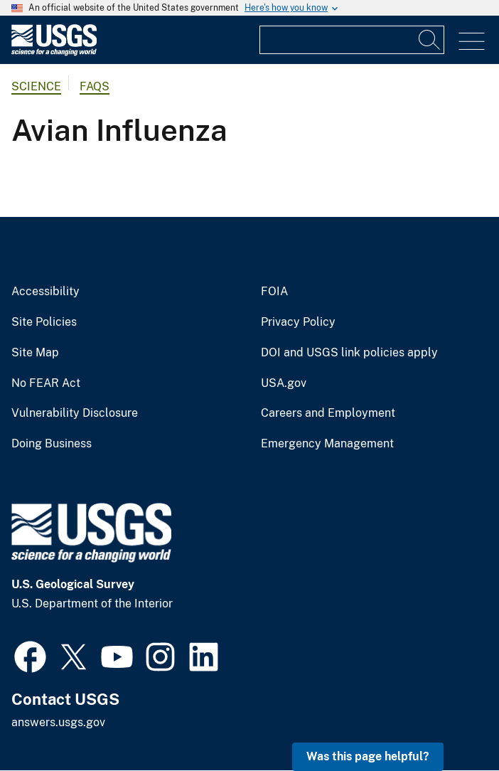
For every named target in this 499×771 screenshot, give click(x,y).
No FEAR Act (45, 383)
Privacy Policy (298, 322)
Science (36, 86)
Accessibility (45, 291)
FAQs (94, 86)
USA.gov (283, 383)
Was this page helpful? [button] (367, 756)
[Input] (351, 40)
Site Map (35, 352)
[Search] (430, 40)
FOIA (274, 291)
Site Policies (44, 322)
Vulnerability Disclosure (74, 413)
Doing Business (51, 443)
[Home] (54, 52)
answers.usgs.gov (58, 722)
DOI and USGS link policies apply (349, 352)
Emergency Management (327, 443)
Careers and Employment (328, 413)
